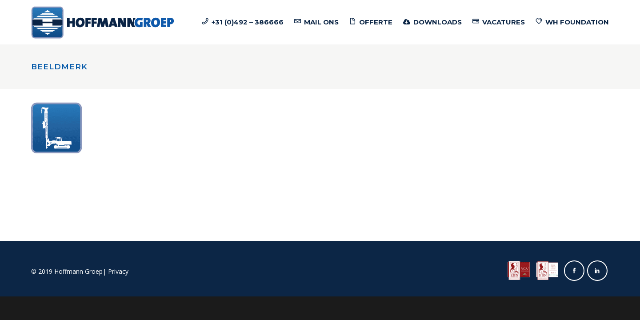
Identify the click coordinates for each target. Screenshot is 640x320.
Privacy (118, 271)
